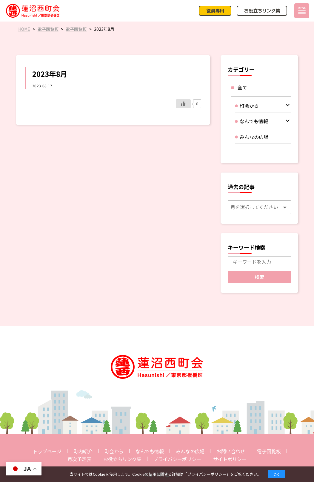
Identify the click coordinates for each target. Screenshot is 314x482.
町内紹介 (83, 451)
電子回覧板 (269, 451)
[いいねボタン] (183, 103)
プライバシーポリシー (177, 459)
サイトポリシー (230, 459)
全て (242, 87)
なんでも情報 (150, 451)
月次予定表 (79, 459)
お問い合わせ (230, 451)
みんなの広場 (190, 451)
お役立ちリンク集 (122, 459)
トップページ (47, 451)
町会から (114, 451)
